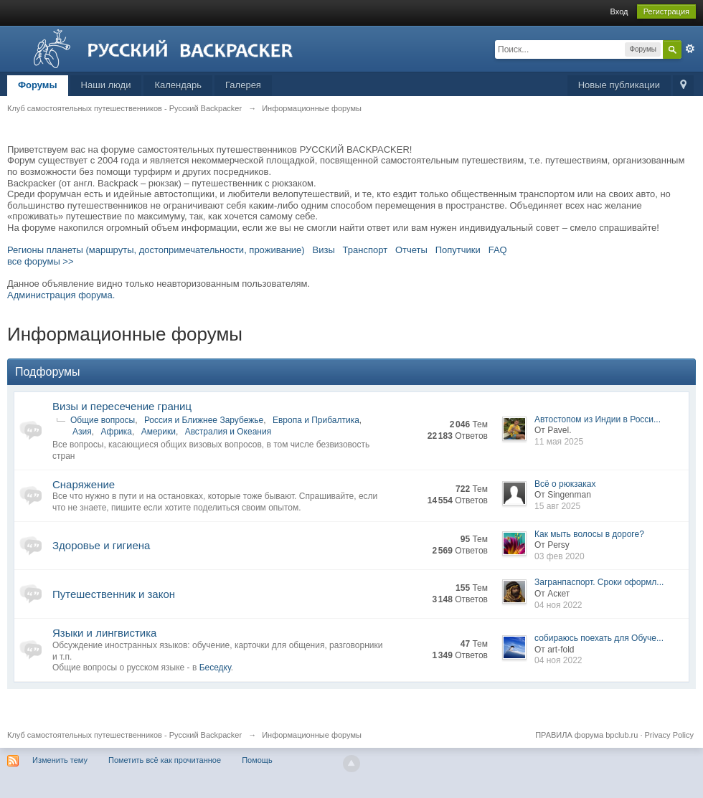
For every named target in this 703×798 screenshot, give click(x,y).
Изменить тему (60, 760)
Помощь (257, 760)
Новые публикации (619, 85)
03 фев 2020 (559, 556)
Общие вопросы (102, 420)
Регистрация (666, 11)
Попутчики (458, 249)
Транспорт (365, 249)
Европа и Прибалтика (316, 420)
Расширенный (690, 48)
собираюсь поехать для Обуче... (599, 638)
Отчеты (411, 249)
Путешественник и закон (113, 594)
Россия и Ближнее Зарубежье (203, 420)
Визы (324, 249)
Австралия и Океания (228, 432)
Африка (116, 432)
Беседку (215, 667)
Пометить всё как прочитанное (164, 760)
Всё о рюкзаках (564, 484)
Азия (82, 432)
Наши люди (106, 85)
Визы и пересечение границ (122, 406)
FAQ (498, 249)
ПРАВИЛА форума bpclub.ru (586, 735)
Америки (158, 432)
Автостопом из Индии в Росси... (597, 419)
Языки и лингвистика (104, 633)
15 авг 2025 (557, 506)
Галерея (243, 85)
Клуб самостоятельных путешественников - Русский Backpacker (124, 735)
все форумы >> (40, 261)
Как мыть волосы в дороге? (589, 534)
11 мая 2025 (558, 442)
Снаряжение (83, 484)
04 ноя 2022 (558, 605)
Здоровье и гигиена (101, 545)
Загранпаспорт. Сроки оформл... (599, 582)
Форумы (37, 85)
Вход (619, 11)
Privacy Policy (669, 735)
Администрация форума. (61, 295)
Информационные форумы (312, 735)
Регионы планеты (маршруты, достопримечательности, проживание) (156, 249)
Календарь (178, 85)
